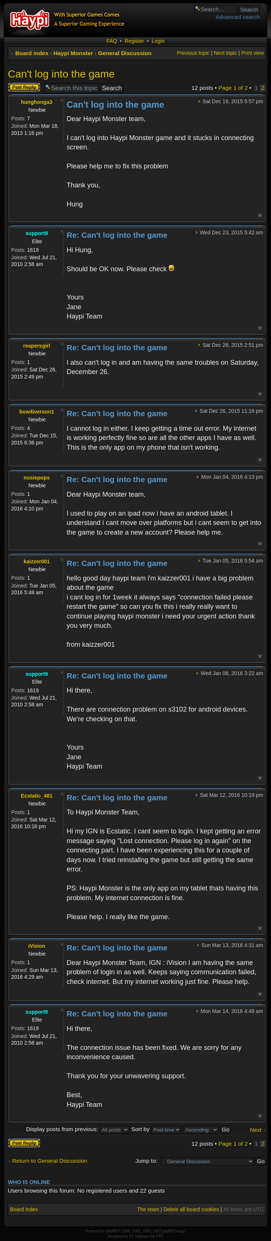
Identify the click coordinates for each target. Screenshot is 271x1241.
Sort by (156, 1129)
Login (158, 41)
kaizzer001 (36, 561)
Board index (31, 53)
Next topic (225, 53)
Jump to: (146, 1161)
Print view (252, 53)
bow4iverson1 (36, 412)
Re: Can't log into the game (117, 235)
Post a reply (24, 87)
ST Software (139, 1236)
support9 (37, 233)
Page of (233, 88)
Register (134, 41)
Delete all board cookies (191, 1209)
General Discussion (125, 53)
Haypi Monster (73, 53)
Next (256, 1130)
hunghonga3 (36, 102)
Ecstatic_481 (36, 796)
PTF (159, 1236)
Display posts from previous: (77, 1129)
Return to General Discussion (49, 1161)
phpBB (111, 1231)
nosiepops (36, 478)
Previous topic (193, 53)
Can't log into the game (61, 74)
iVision (36, 946)
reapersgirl (36, 346)
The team (148, 1209)
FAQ (111, 41)
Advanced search (238, 17)
